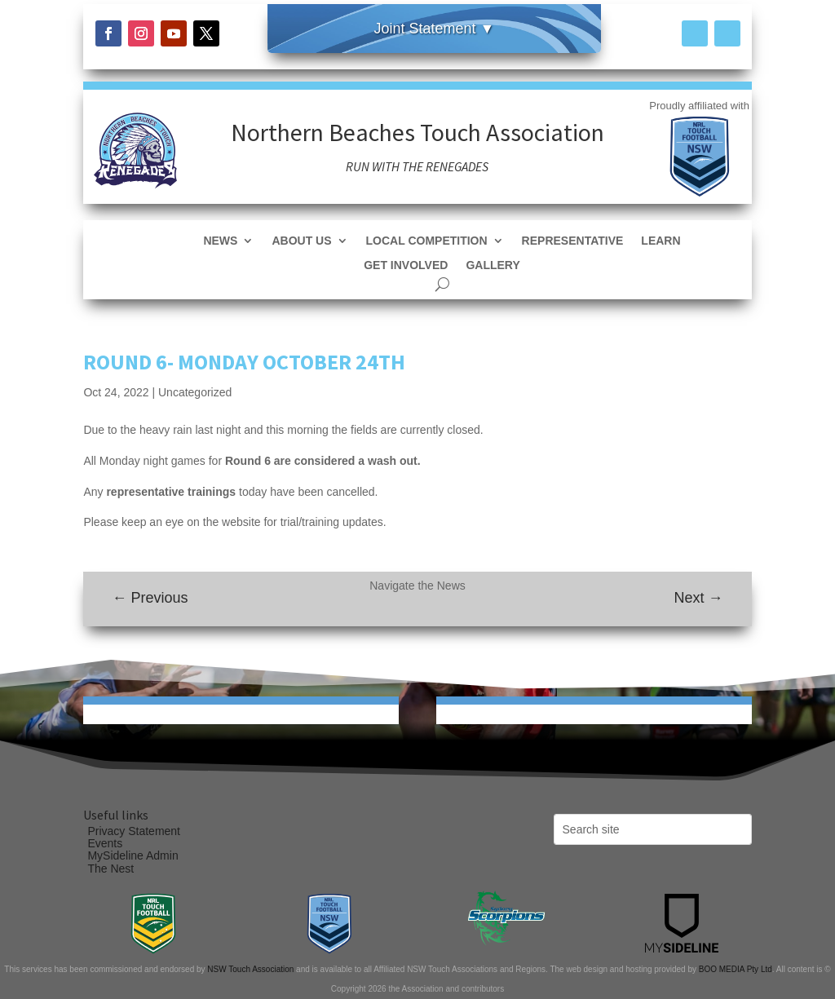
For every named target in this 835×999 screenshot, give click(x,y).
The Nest (110, 868)
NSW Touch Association (250, 969)
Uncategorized (195, 392)
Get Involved (406, 265)
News (220, 241)
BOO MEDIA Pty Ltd (735, 969)
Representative (573, 241)
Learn (660, 241)
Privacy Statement (133, 831)
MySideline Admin (132, 855)
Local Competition (427, 241)
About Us (301, 241)
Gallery (492, 265)
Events (104, 843)
